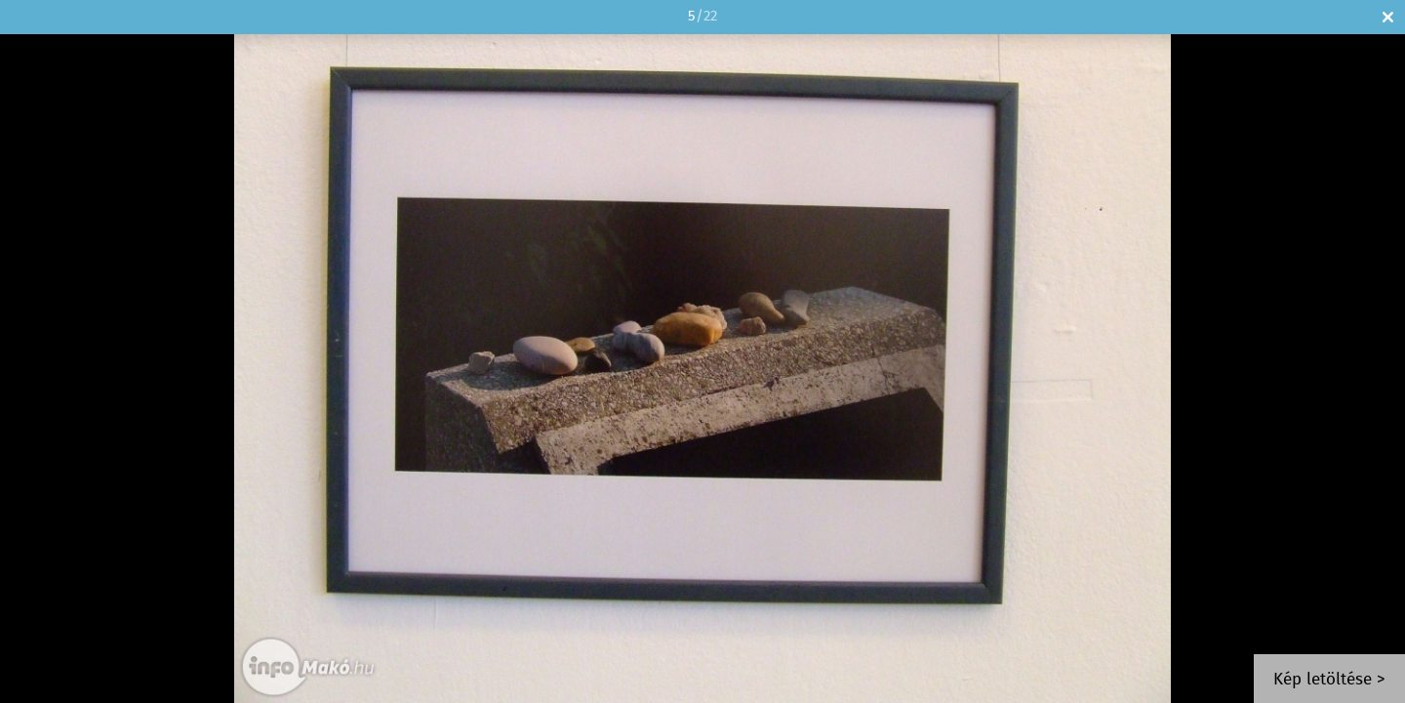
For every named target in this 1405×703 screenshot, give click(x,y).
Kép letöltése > (1329, 680)
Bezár (1388, 17)
